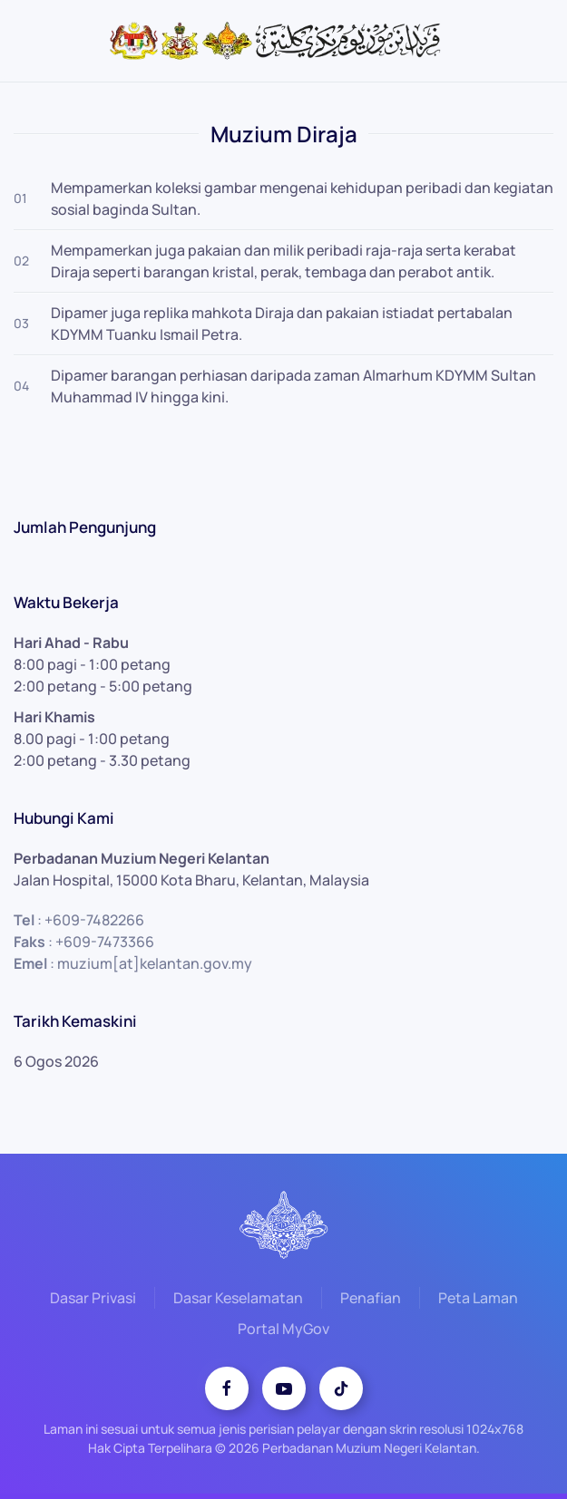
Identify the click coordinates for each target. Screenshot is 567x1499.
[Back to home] (284, 41)
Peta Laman (478, 1300)
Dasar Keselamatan (238, 1300)
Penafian (370, 1300)
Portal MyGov (283, 1331)
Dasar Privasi (93, 1300)
